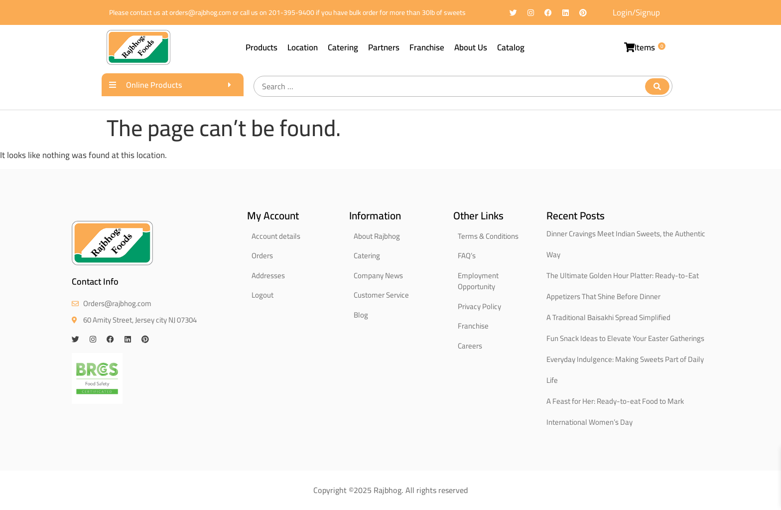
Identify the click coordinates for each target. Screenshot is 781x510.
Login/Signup (636, 12)
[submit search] (657, 86)
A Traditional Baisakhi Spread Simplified (608, 317)
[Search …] (463, 86)
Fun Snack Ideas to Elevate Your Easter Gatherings (625, 338)
